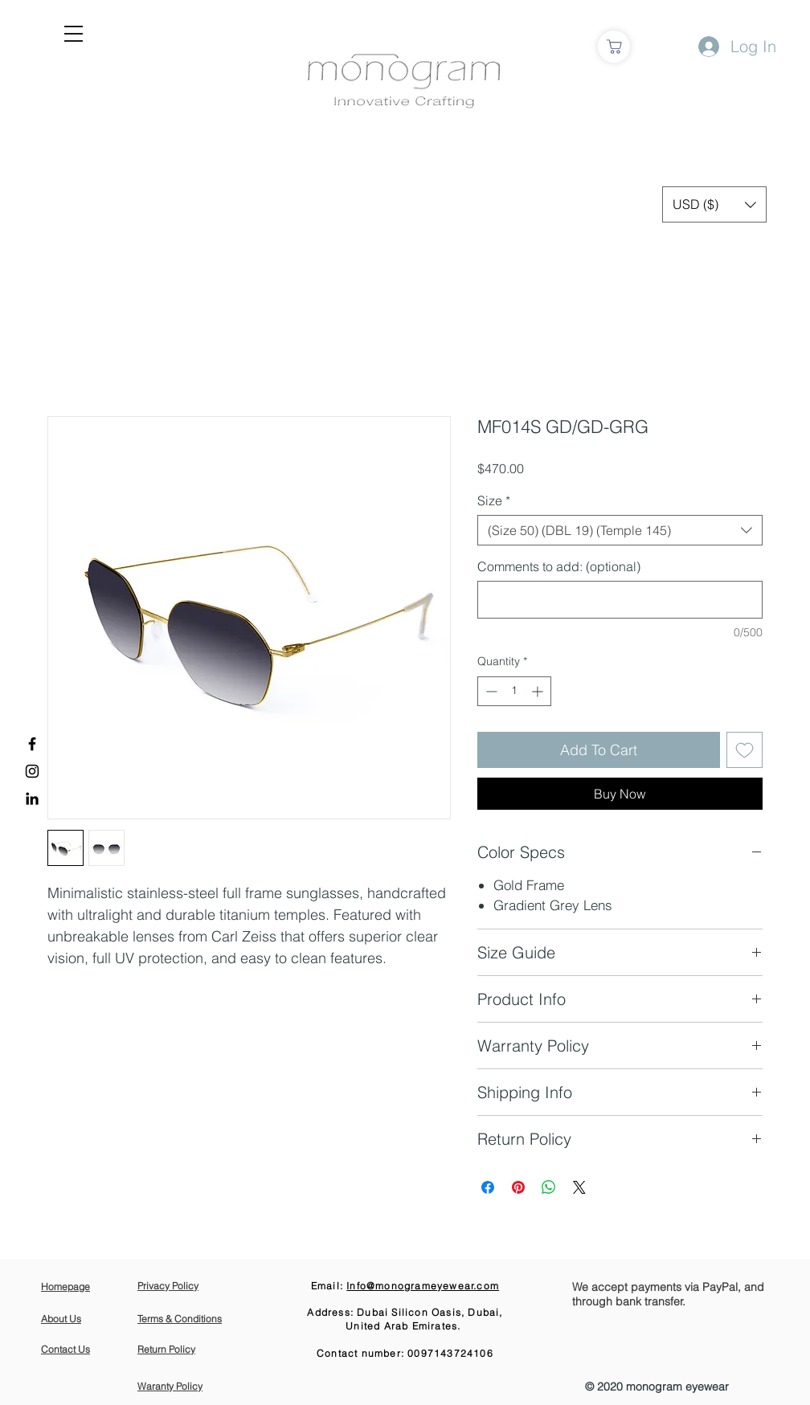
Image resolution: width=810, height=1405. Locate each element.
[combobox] (620, 530)
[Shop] (614, 47)
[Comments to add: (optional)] (620, 599)
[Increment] (539, 691)
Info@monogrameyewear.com (422, 1286)
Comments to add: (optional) (558, 566)
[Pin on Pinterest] (518, 1187)
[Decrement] (490, 691)
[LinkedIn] (32, 798)
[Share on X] (579, 1187)
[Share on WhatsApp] (548, 1187)
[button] (73, 34)
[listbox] (714, 204)
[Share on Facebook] (487, 1187)
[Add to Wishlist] (744, 750)
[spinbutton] (514, 691)
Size (493, 500)
